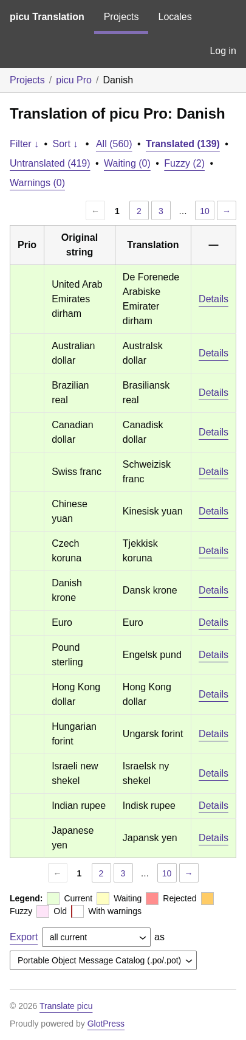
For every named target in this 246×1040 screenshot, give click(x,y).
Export (24, 937)
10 (205, 211)
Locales (174, 17)
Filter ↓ (24, 144)
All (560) (114, 144)
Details (213, 299)
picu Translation (47, 17)
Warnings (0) (37, 183)
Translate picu (65, 1006)
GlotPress (106, 1023)
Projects (121, 17)
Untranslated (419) (50, 163)
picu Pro (74, 80)
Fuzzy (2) (184, 163)
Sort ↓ (65, 144)
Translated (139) (183, 144)
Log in (223, 51)
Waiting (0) (127, 163)
